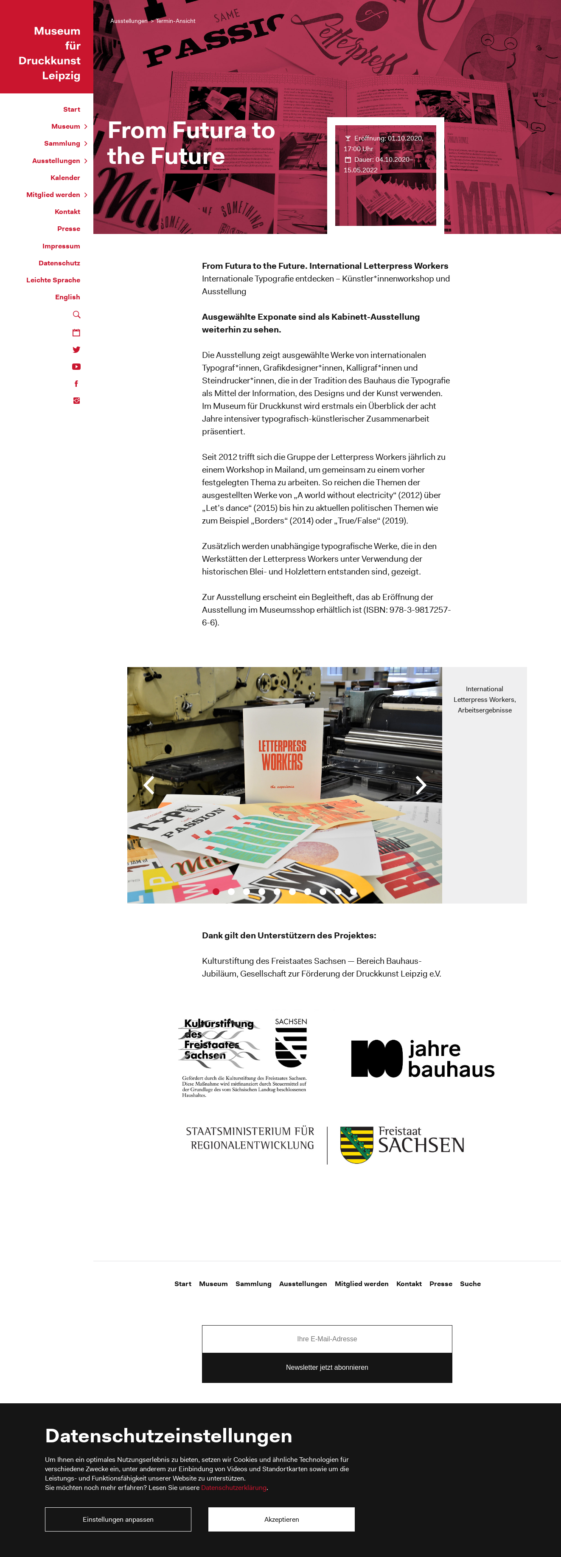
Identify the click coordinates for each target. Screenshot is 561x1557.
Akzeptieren (281, 1519)
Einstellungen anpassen (118, 1519)
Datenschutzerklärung (233, 1487)
